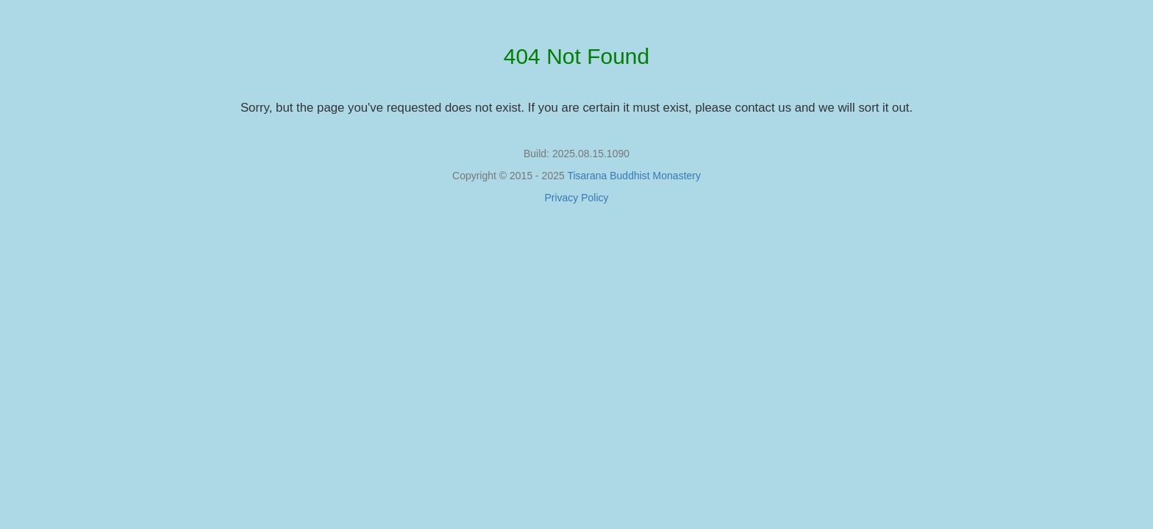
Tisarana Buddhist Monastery (634, 175)
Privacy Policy (576, 198)
